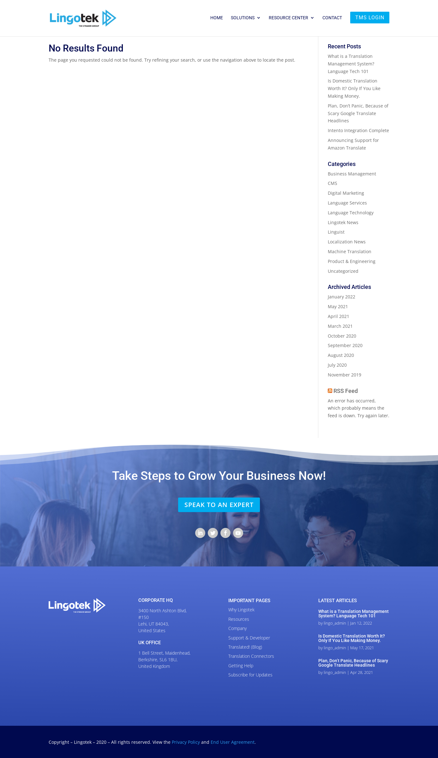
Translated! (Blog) (245, 647)
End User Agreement (233, 742)
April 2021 (338, 316)
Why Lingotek (241, 610)
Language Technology (351, 213)
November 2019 (344, 375)
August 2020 (341, 355)
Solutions (243, 17)
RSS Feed (345, 391)
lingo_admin (335, 623)
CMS (332, 183)
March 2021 (340, 326)
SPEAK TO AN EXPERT (219, 504)
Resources (238, 619)
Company (237, 628)
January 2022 (341, 297)
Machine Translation (349, 251)
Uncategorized (343, 271)
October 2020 (342, 336)
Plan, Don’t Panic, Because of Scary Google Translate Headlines (358, 113)
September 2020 (345, 345)
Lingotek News (343, 222)
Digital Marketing (346, 193)
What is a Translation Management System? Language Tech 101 (351, 63)
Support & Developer (249, 638)
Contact (332, 17)
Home (216, 17)
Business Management (352, 174)
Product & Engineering (351, 261)
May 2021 (338, 306)
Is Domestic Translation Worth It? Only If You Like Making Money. (354, 88)
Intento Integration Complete (358, 130)
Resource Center (288, 17)
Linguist (336, 232)
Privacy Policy (186, 742)
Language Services (347, 203)
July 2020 (337, 365)
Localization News (347, 242)
